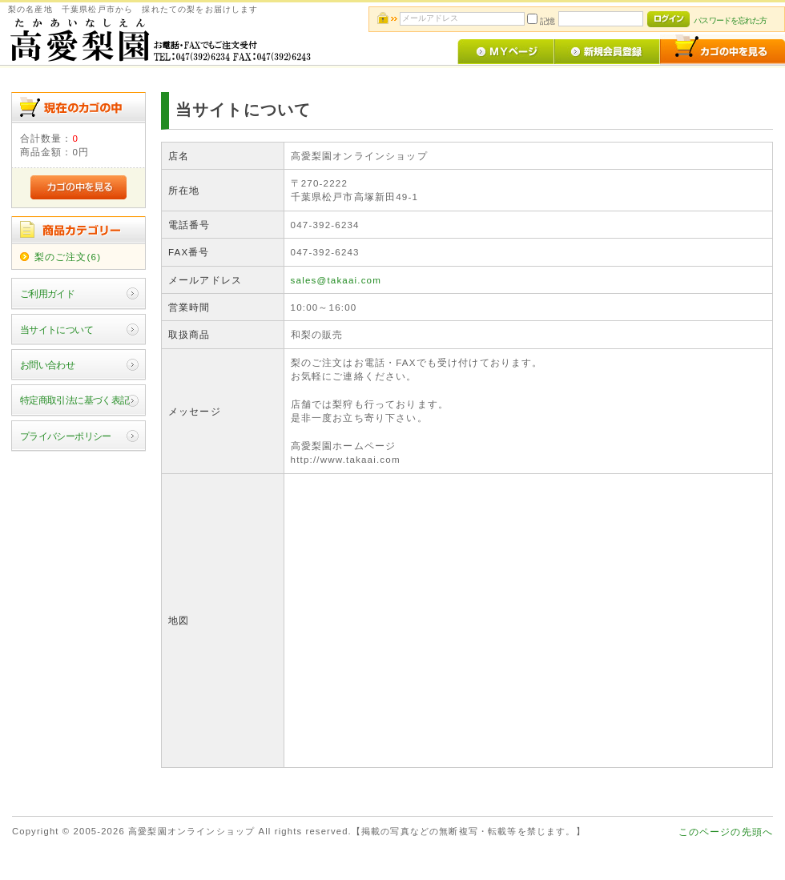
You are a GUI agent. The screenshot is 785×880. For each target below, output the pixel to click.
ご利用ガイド (47, 293)
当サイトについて (56, 329)
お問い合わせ (47, 365)
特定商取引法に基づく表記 (75, 400)
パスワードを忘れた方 (730, 20)
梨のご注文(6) (67, 256)
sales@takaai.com (336, 280)
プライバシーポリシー (65, 436)
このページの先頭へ (725, 831)
